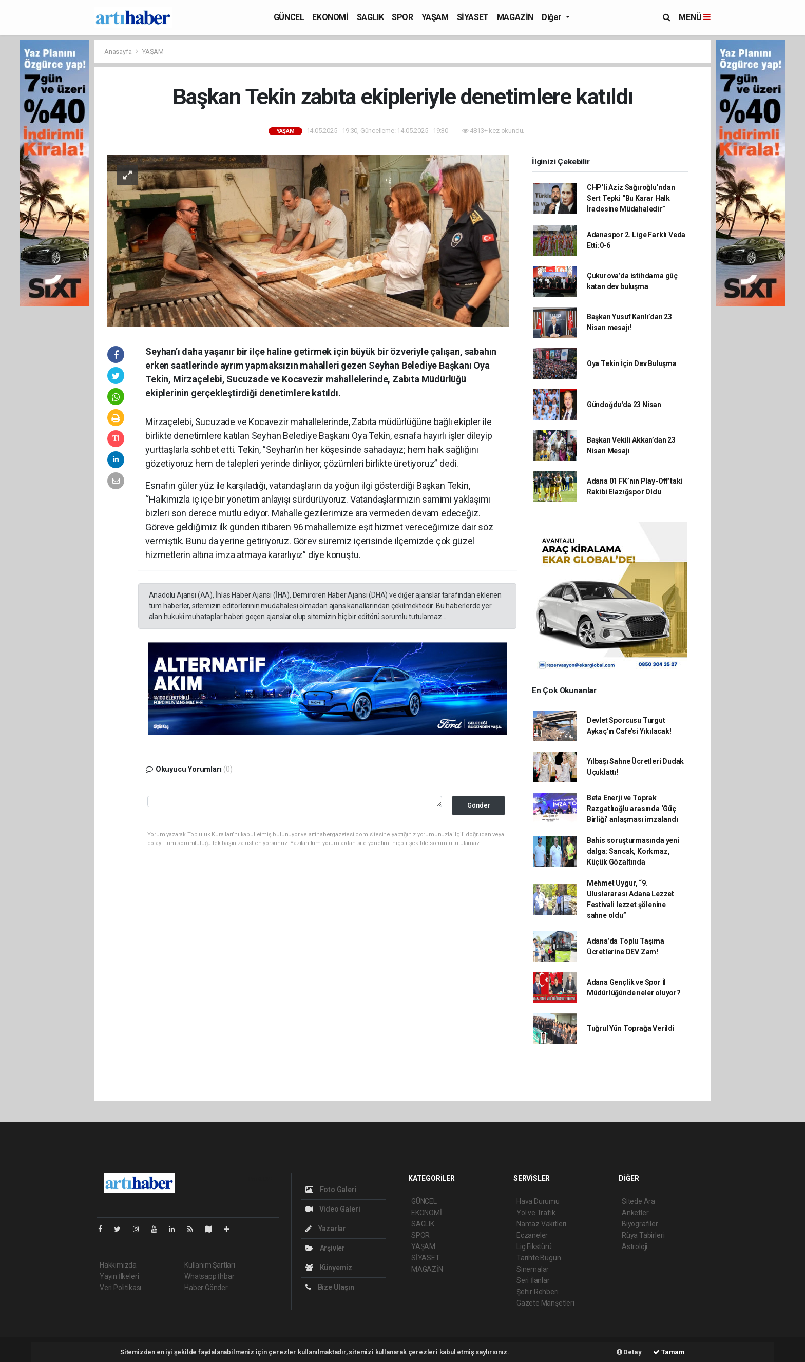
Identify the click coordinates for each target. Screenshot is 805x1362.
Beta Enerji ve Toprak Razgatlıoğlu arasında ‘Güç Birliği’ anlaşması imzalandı (632, 808)
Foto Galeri (331, 1189)
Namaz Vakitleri (541, 1224)
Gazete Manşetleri (545, 1303)
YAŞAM (435, 17)
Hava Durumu (538, 1201)
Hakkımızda (118, 1265)
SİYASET (473, 17)
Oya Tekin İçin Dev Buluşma (632, 363)
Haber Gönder (206, 1287)
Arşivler (325, 1248)
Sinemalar (532, 1269)
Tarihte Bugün (538, 1258)
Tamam (669, 1352)
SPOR (402, 17)
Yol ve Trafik (535, 1212)
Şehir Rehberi (537, 1292)
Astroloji (634, 1246)
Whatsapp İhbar (209, 1276)
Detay (629, 1352)
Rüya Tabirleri (643, 1235)
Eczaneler (532, 1235)
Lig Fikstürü (534, 1246)
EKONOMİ (330, 17)
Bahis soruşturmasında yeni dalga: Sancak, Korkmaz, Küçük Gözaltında (633, 851)
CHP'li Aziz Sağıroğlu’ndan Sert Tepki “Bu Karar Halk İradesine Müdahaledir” (631, 198)
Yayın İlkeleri (119, 1276)
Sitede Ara (638, 1201)
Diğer (553, 17)
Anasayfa (118, 51)
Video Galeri (332, 1209)
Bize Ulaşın (329, 1287)
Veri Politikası (120, 1287)
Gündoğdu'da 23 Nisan (624, 404)
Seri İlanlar (533, 1280)
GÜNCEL (289, 17)
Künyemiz (328, 1267)
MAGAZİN (515, 17)
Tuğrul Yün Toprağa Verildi (631, 1028)
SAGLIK (370, 17)
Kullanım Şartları (209, 1265)
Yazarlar (325, 1228)
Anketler (635, 1212)
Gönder (478, 805)
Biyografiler (640, 1224)
